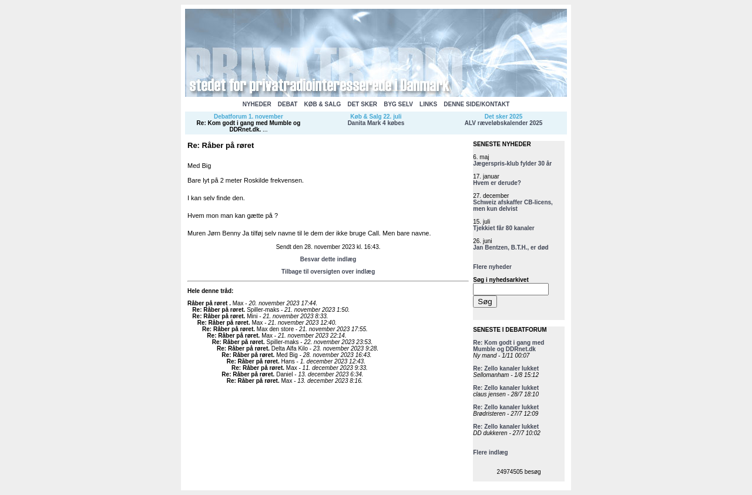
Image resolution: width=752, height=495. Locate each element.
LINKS (428, 104)
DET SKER (362, 104)
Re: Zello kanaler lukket (506, 368)
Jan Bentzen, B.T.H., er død (510, 247)
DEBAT (288, 104)
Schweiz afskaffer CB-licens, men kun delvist (513, 205)
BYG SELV (398, 104)
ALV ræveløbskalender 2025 (504, 123)
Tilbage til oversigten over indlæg (328, 271)
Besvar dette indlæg (328, 259)
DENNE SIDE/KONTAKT (476, 104)
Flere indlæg (490, 452)
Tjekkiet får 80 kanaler (504, 228)
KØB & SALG (322, 104)
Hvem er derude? (497, 183)
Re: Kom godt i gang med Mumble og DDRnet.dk (249, 126)
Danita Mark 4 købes (376, 123)
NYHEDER (257, 104)
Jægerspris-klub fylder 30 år (512, 163)
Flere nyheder (492, 267)
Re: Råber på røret (217, 310)
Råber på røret (208, 303)
